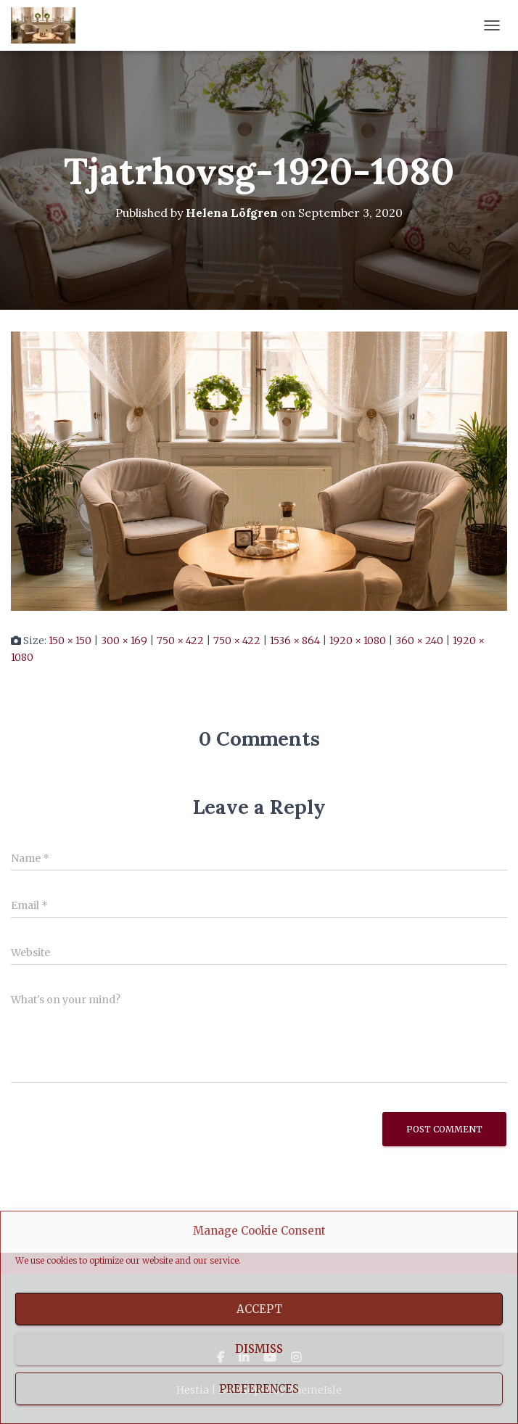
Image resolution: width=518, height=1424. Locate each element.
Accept (259, 1309)
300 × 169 (124, 640)
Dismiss (259, 1349)
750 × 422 (180, 640)
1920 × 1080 (357, 640)
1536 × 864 (295, 640)
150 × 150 (70, 640)
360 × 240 (419, 640)
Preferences (259, 1389)
